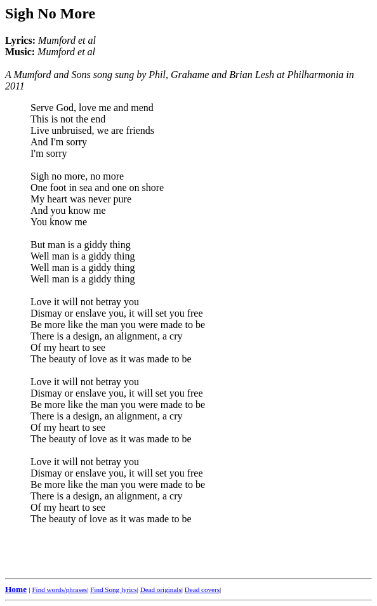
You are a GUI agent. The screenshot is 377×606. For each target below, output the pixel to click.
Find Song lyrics (113, 589)
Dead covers (202, 589)
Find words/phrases (59, 589)
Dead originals (161, 589)
